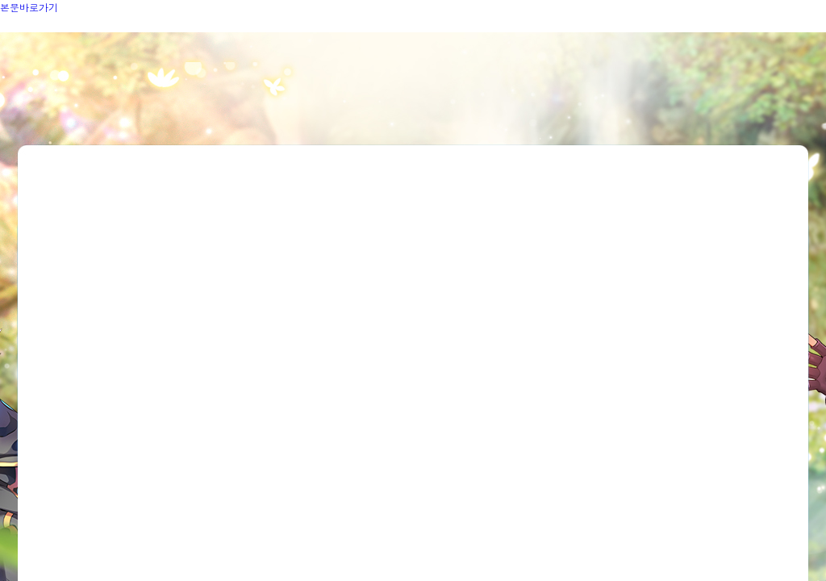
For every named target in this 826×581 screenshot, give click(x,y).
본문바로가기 (29, 7)
